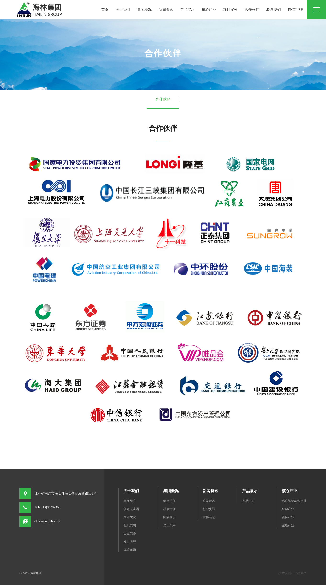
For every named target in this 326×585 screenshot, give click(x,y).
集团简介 (130, 501)
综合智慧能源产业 (294, 501)
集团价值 (169, 501)
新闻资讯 (166, 9)
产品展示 (187, 9)
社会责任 (169, 509)
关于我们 (123, 9)
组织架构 (130, 525)
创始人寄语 (131, 509)
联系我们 (273, 9)
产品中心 (248, 501)
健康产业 (288, 525)
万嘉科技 (301, 573)
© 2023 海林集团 (30, 573)
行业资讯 (209, 509)
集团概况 (144, 9)
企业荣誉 (130, 533)
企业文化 (130, 517)
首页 (104, 9)
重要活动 (209, 517)
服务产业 (288, 517)
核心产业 (209, 9)
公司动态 (209, 501)
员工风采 (169, 525)
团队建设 (169, 517)
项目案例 (230, 9)
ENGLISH (295, 9)
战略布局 (130, 549)
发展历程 (130, 541)
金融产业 (288, 509)
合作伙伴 (252, 9)
